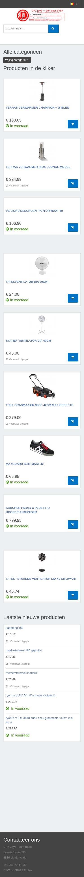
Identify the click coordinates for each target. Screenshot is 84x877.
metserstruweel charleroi (22, 673)
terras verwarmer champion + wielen (37, 107)
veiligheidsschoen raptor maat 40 (34, 211)
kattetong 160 (15, 627)
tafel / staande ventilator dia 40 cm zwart (41, 578)
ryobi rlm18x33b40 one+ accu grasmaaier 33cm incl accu (39, 720)
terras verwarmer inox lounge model (38, 167)
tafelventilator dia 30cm (26, 281)
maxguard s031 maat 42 (25, 464)
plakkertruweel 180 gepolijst (24, 650)
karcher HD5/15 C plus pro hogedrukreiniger (28, 510)
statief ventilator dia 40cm (28, 340)
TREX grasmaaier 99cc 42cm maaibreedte (39, 405)
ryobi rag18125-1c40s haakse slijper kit (31, 695)
